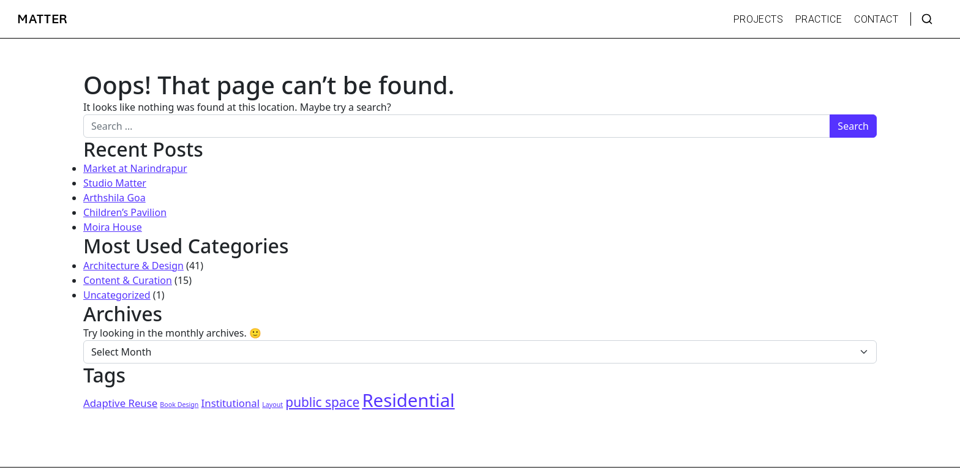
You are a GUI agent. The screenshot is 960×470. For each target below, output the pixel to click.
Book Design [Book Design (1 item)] (179, 404)
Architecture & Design (133, 265)
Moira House (112, 227)
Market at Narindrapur (135, 168)
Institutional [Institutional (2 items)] (230, 403)
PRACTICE (818, 19)
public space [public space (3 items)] (322, 402)
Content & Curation (127, 280)
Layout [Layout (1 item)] (272, 404)
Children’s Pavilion (125, 212)
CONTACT (876, 19)
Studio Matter (114, 183)
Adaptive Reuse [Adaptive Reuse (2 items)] (120, 403)
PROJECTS (758, 19)
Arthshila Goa (114, 197)
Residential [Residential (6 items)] (408, 400)
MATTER (42, 19)
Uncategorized (117, 295)
